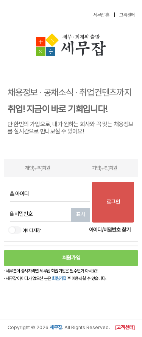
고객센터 (126, 15)
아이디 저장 (24, 230)
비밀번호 (21, 213)
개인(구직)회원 (37, 168)
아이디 (19, 193)
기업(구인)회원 (104, 168)
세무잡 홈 (101, 15)
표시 (80, 214)
